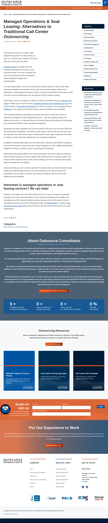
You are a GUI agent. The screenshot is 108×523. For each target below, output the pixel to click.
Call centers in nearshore (26, 106)
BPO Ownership (89, 37)
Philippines (8, 109)
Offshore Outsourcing (90, 69)
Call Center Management (91, 44)
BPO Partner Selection (91, 40)
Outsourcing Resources (62, 481)
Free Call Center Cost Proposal (38, 481)
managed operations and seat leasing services (51, 103)
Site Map (14, 515)
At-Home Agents (89, 30)
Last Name (67, 405)
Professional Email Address (42, 412)
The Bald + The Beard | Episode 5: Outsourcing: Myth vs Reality (93, 128)
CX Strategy (87, 58)
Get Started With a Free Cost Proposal (54, 291)
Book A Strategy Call (54, 446)
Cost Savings (88, 51)
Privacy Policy (7, 515)
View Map (84, 483)
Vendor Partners (60, 488)
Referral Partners (60, 485)
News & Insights (89, 65)
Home (5, 14)
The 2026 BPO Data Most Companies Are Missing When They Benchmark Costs (93, 112)
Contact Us (33, 485)
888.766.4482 (96, 3)
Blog (10, 14)
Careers (32, 488)
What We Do (33, 477)
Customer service (10, 67)
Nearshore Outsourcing (91, 62)
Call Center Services (61, 470)
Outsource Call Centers (62, 474)
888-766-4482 (52, 203)
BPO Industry (9, 227)
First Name (38, 405)
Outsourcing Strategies (91, 72)
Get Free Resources (54, 344)
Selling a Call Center (90, 79)
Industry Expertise (60, 477)
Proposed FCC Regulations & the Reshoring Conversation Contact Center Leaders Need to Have (93, 104)
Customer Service (21, 227)
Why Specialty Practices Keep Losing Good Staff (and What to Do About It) (93, 95)
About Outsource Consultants (37, 474)
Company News (88, 47)
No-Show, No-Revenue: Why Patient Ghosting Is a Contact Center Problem (93, 120)
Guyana (62, 106)
